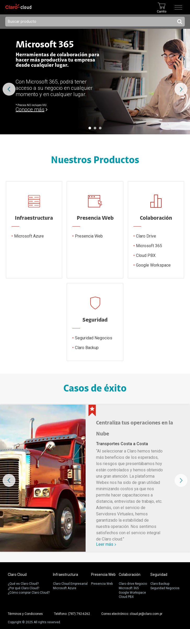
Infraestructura (65, 574)
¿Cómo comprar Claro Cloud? (29, 592)
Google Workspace (153, 265)
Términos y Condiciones (25, 614)
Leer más (104, 544)
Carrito (162, 11)
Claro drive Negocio (133, 584)
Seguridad (158, 574)
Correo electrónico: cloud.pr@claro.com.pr (131, 614)
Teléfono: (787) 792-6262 (72, 614)
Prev (9, 89)
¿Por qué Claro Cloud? (23, 588)
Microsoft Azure (29, 236)
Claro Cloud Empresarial (70, 584)
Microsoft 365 (149, 246)
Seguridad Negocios (93, 338)
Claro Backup (87, 348)
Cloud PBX (146, 255)
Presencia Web (89, 236)
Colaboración (129, 574)
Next (181, 89)
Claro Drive (146, 236)
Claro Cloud (17, 574)
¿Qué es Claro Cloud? (23, 584)
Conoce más (30, 109)
